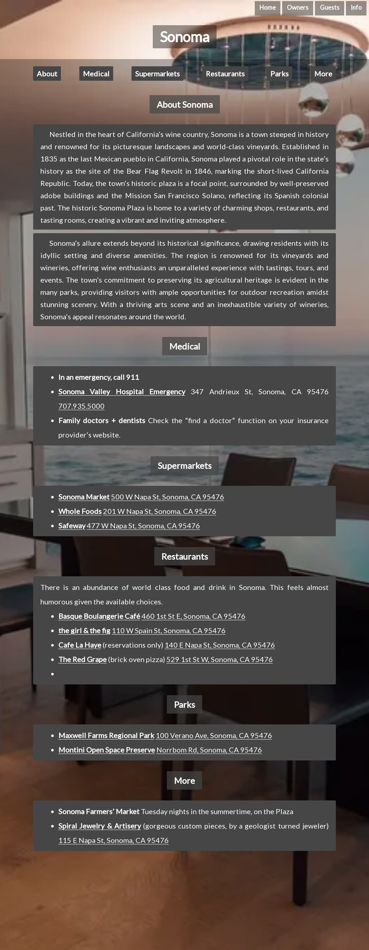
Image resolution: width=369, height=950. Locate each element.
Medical (96, 73)
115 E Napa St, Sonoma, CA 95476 (113, 840)
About (47, 73)
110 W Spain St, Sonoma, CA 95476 (169, 630)
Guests (329, 7)
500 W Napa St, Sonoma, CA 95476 (167, 496)
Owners (297, 7)
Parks (279, 73)
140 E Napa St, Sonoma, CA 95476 (220, 644)
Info (356, 7)
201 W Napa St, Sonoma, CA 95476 (159, 511)
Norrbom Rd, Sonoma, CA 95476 (209, 749)
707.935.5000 (81, 405)
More (323, 73)
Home (267, 7)
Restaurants (225, 73)
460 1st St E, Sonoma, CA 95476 (193, 616)
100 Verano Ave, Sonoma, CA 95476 (214, 735)
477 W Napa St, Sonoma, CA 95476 (143, 525)
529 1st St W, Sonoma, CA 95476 (219, 659)
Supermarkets (157, 73)
